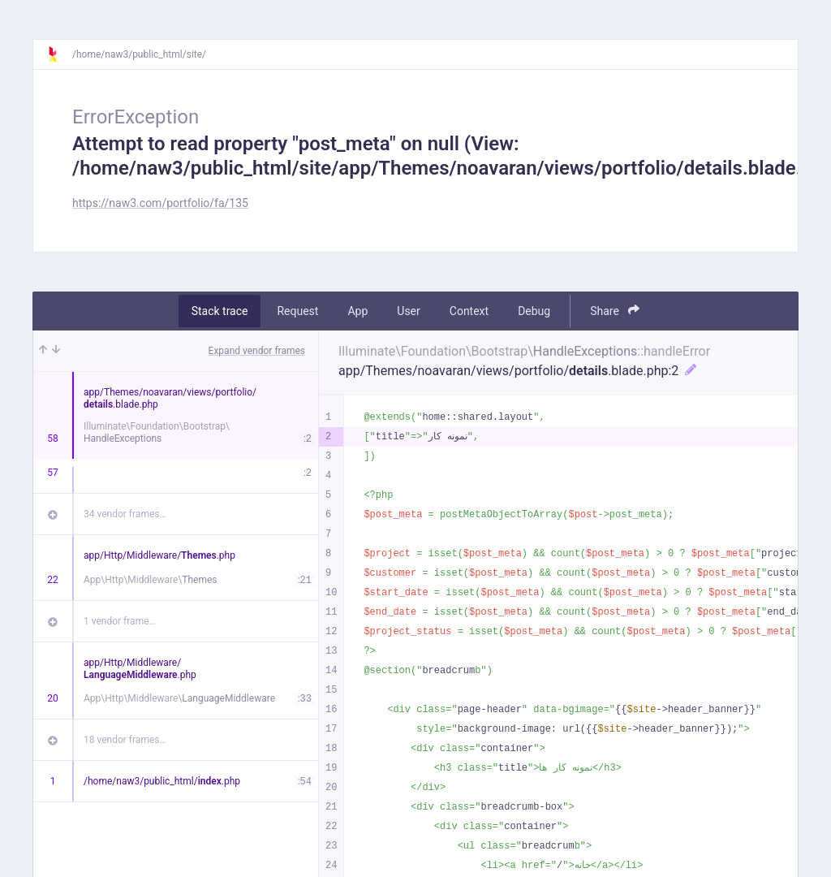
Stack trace (220, 311)
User (408, 311)
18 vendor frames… (125, 739)
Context (469, 311)
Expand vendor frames (257, 350)
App (357, 311)
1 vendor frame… (120, 621)
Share (614, 311)
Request (297, 311)
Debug (534, 311)
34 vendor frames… (125, 514)
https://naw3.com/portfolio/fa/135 (160, 203)
